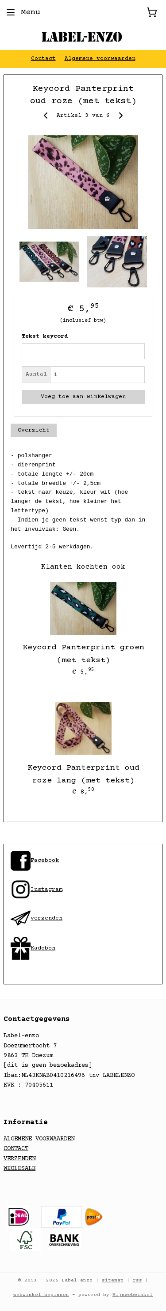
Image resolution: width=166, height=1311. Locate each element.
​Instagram (36, 889)
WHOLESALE (19, 1168)
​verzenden (36, 918)
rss (137, 1280)
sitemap (113, 1280)
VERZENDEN (19, 1158)
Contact (43, 59)
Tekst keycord (45, 336)
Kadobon (43, 948)
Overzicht (34, 430)
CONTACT (16, 1148)
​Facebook (45, 861)
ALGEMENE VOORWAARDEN (39, 1139)
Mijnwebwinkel (132, 1295)
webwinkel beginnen (41, 1295)
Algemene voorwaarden (100, 59)
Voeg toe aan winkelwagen (83, 397)
